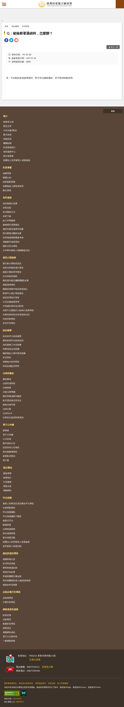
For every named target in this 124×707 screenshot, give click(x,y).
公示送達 (7, 439)
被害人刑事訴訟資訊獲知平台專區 (18, 503)
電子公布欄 (8, 424)
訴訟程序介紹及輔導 (12, 336)
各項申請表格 (9, 563)
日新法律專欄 (9, 392)
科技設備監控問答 (11, 366)
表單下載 (7, 216)
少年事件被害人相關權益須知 (16, 250)
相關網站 (7, 490)
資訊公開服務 (9, 257)
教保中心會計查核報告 (13, 293)
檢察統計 (7, 477)
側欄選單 (4, 4)
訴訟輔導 (15, 26)
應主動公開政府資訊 (12, 263)
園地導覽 (7, 473)
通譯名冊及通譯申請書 (13, 229)
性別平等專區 (9, 323)
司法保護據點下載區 (12, 516)
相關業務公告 (9, 559)
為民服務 (7, 197)
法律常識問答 (9, 383)
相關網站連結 (9, 632)
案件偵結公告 (9, 443)
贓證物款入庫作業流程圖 (14, 353)
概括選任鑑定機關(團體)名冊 (16, 280)
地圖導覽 (7, 173)
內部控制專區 (9, 319)
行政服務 (7, 482)
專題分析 (7, 486)
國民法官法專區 (10, 246)
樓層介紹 (7, 177)
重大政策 (7, 134)
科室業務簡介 (9, 147)
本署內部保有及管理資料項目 (16, 314)
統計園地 (7, 467)
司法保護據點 (9, 512)
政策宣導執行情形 (11, 297)
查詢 (120, 4)
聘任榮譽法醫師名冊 (12, 233)
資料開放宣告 (40, 683)
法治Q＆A (7, 413)
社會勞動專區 (9, 507)
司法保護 (7, 497)
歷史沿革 (7, 126)
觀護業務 (7, 524)
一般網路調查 (9, 640)
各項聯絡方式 (9, 212)
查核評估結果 (9, 572)
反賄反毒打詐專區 (11, 592)
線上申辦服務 (9, 220)
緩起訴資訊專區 (10, 553)
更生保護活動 (9, 537)
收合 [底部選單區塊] (113, 111)
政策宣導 (7, 615)
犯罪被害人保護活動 (12, 546)
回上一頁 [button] (114, 47)
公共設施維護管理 (11, 301)
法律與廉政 (8, 373)
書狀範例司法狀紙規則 (13, 340)
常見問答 (25, 26)
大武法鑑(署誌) (10, 130)
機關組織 (7, 143)
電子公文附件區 (10, 636)
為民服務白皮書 (10, 203)
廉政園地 (7, 379)
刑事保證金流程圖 (11, 349)
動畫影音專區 (9, 623)
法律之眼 (7, 409)
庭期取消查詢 (9, 456)
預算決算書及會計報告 (13, 267)
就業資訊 (7, 628)
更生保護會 (8, 156)
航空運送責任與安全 (12, 400)
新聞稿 (6, 430)
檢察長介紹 (8, 122)
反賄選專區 (8, 598)
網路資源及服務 (10, 609)
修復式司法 (8, 520)
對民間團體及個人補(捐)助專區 (17, 580)
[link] (6, 40)
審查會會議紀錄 (10, 567)
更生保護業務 (9, 533)
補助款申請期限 (10, 584)
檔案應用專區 (9, 284)
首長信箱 (7, 207)
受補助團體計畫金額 (12, 576)
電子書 (6, 460)
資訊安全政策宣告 (26, 683)
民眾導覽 (7, 167)
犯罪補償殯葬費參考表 (13, 237)
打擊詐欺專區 (9, 602)
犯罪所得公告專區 (11, 447)
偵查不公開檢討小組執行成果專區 (18, 310)
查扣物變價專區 (10, 451)
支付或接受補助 (10, 276)
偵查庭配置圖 (9, 181)
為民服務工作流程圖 (12, 344)
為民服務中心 (9, 151)
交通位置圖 (34, 659)
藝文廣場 (7, 190)
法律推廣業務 (9, 529)
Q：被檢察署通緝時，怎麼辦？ (30, 33)
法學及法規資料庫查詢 (13, 417)
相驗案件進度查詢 (11, 241)
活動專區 (7, 619)
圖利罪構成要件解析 (12, 396)
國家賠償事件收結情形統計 (15, 289)
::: (2, 2)
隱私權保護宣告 (10, 683)
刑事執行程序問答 (11, 361)
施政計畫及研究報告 (12, 272)
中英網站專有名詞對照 (13, 306)
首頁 (6, 26)
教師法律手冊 (9, 404)
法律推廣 (7, 387)
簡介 (5, 116)
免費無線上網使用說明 (13, 186)
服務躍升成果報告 (11, 224)
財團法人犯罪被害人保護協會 (16, 160)
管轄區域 (7, 139)
